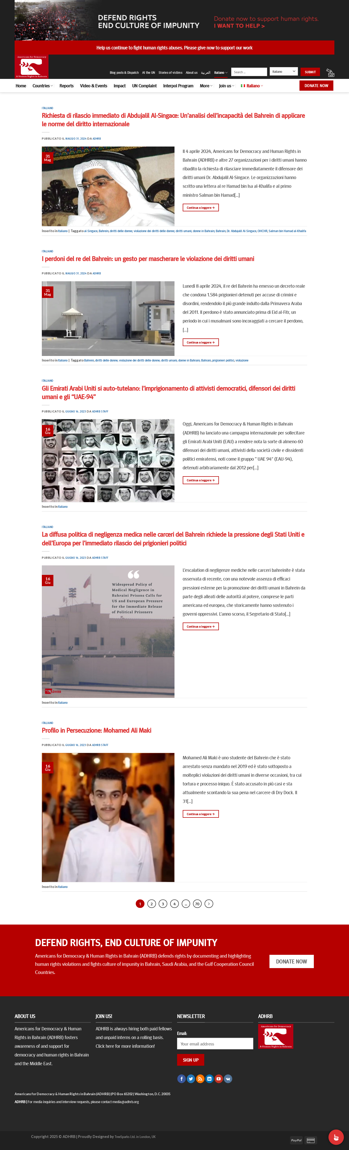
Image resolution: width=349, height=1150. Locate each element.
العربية (206, 72)
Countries (43, 85)
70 (197, 903)
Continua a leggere (201, 207)
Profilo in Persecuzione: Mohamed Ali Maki (96, 730)
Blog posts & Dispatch (124, 72)
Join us (226, 85)
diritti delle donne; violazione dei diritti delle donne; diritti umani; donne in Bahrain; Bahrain (168, 231)
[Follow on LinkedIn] (209, 1078)
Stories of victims (170, 72)
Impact (119, 85)
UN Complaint (144, 85)
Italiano (221, 72)
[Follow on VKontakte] (228, 1078)
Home (21, 85)
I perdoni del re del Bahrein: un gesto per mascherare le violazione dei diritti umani (148, 258)
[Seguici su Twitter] (191, 1078)
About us (191, 72)
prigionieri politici (223, 360)
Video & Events (93, 85)
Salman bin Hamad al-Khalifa (287, 231)
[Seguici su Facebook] (181, 1078)
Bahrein (104, 231)
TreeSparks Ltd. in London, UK (135, 1136)
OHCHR (262, 231)
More (206, 85)
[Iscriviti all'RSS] (200, 1078)
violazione (242, 360)
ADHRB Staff (100, 411)
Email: (182, 1033)
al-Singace (91, 231)
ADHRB (97, 138)
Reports (66, 85)
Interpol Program (178, 85)
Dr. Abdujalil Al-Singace (241, 231)
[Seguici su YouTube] (219, 1078)
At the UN (148, 72)
